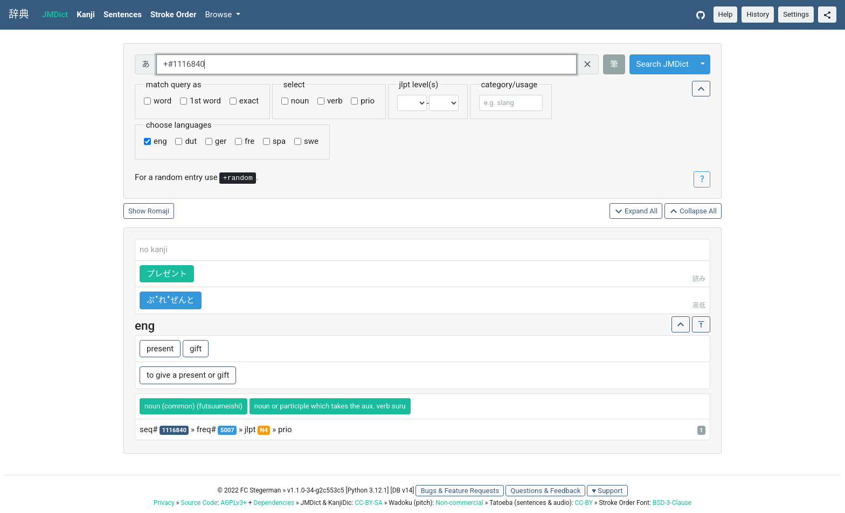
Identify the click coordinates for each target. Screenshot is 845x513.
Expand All (636, 211)
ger (220, 141)
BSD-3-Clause (672, 503)
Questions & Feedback (545, 491)
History (757, 14)
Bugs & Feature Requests (459, 491)
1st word (205, 101)
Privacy (164, 503)
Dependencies (273, 503)
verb (335, 101)
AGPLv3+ (233, 503)
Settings (796, 14)
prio (368, 101)
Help (725, 14)
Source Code (199, 503)
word (162, 101)
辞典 (19, 14)
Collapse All (693, 211)
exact (249, 101)
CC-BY (584, 503)
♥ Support (607, 491)
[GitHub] (700, 14)
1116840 (174, 430)
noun (300, 101)
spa (279, 141)
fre (249, 141)
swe (311, 141)
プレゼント (167, 274)
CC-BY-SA (368, 503)
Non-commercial (459, 503)
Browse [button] (219, 14)
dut (191, 141)
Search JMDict (662, 64)
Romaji (159, 211)
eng (160, 141)
